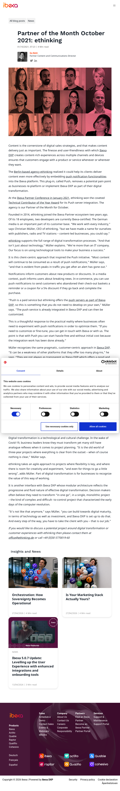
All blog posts (17, 20)
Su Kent (34, 52)
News (31, 20)
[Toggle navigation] (114, 6)
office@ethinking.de (21, 537)
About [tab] (99, 371)
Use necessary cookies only (59, 426)
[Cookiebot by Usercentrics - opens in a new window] (103, 362)
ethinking (15, 240)
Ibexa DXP (103, 347)
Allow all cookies (97, 426)
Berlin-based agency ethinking (33, 171)
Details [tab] (59, 371)
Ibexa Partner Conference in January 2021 (43, 198)
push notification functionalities (86, 176)
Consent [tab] (21, 371)
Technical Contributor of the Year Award (34, 202)
